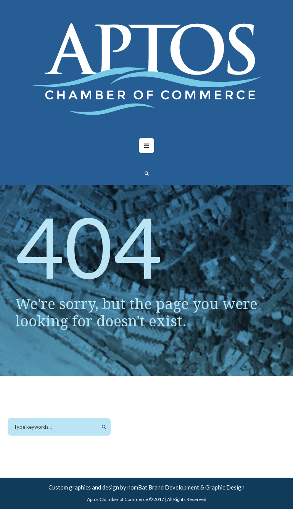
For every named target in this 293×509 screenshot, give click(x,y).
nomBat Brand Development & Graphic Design (186, 487)
